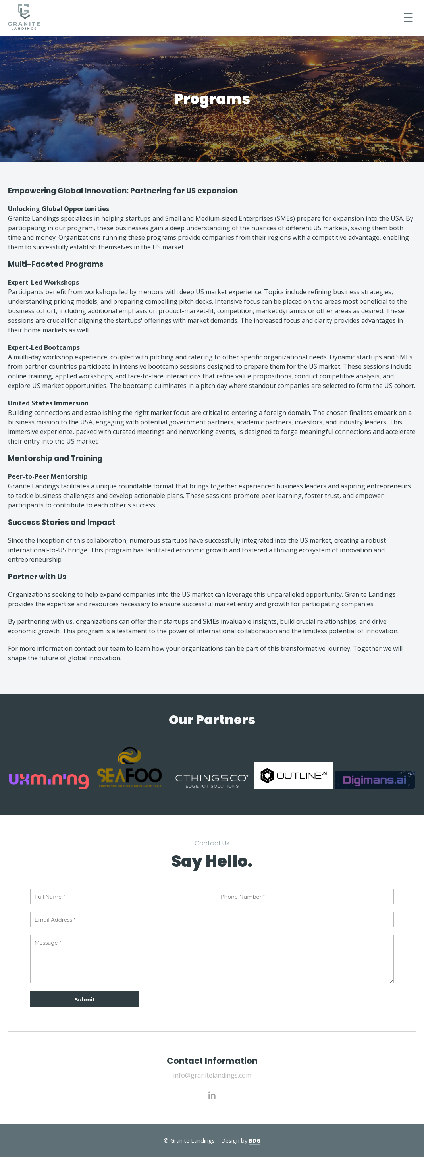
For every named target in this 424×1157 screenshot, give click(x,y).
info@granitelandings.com (212, 1075)
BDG (254, 1140)
